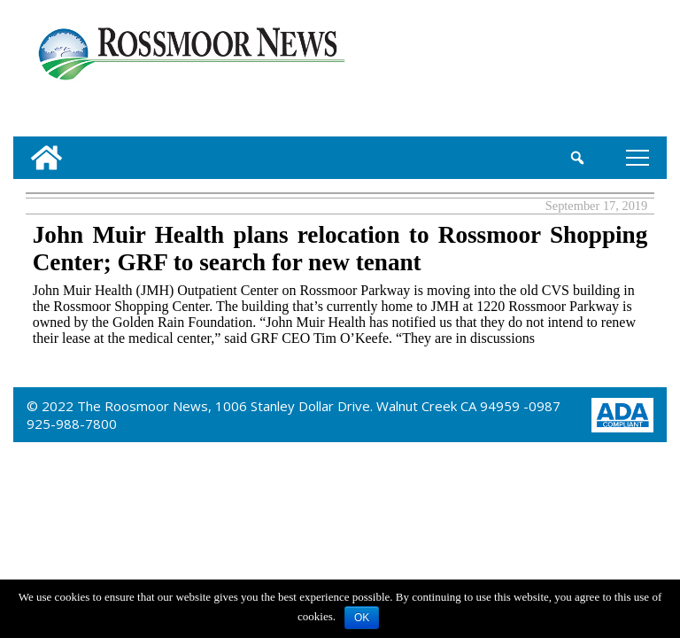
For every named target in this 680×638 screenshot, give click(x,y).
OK (361, 617)
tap (637, 157)
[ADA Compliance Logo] (622, 413)
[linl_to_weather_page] (606, 72)
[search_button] (578, 157)
